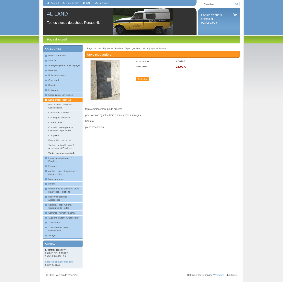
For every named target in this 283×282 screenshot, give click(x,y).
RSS (88, 3)
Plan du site (72, 3)
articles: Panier (211, 18)
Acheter (142, 79)
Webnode (218, 275)
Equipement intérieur (113, 48)
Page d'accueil (94, 48)
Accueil (55, 3)
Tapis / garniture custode (136, 48)
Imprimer (103, 3)
